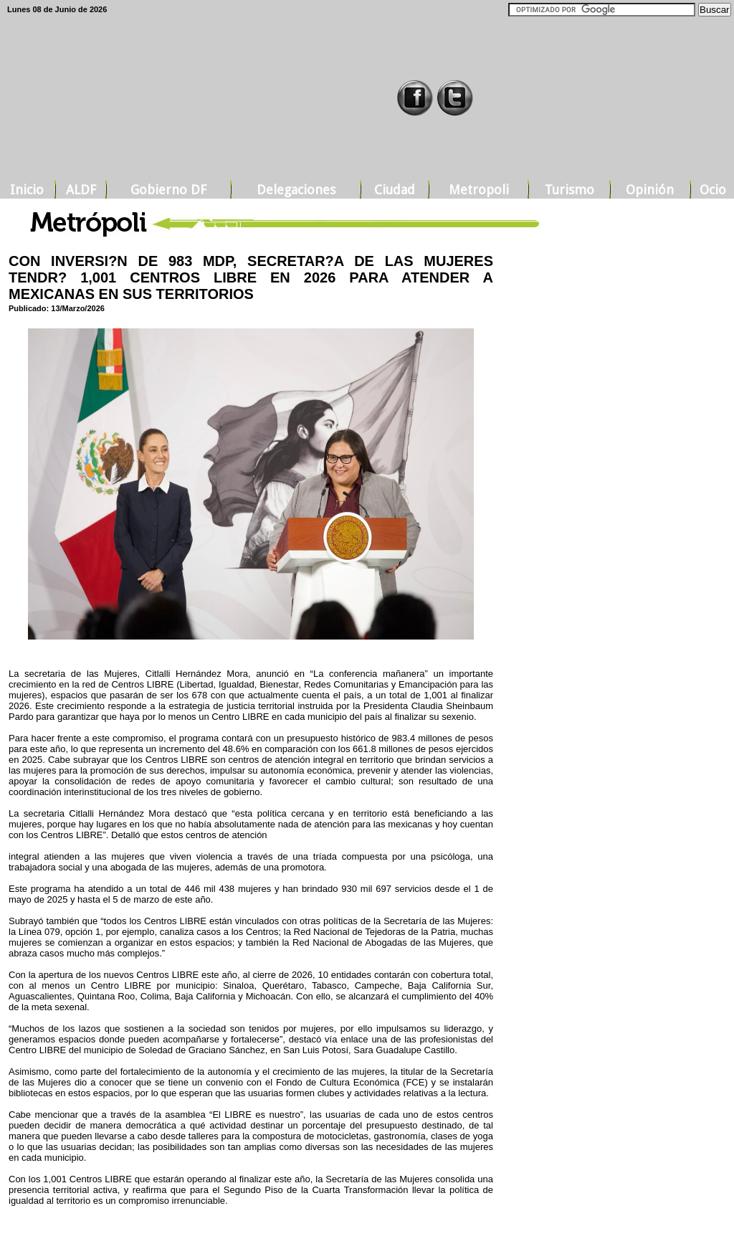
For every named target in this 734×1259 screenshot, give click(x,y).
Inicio (27, 189)
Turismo (569, 189)
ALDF (81, 189)
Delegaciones (296, 189)
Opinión (650, 189)
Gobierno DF (168, 189)
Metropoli (479, 189)
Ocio (713, 189)
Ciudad (394, 189)
